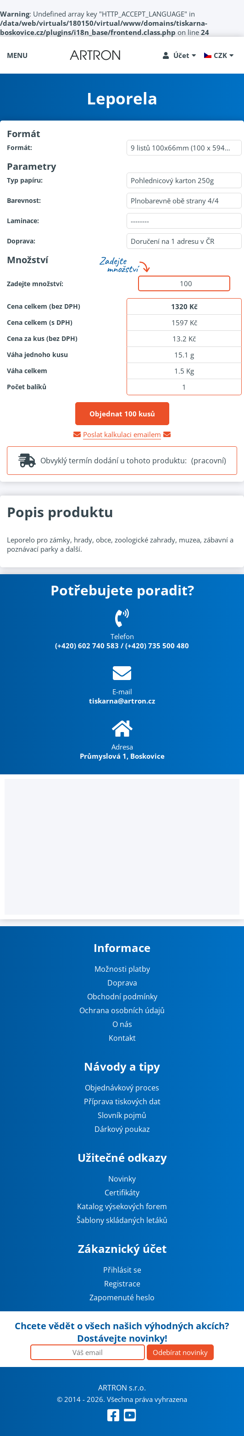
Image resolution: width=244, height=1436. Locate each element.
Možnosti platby (122, 969)
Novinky (122, 1179)
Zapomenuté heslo (122, 1297)
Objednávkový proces (122, 1088)
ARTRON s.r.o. (122, 1388)
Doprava (122, 983)
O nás (122, 1024)
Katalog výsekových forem (122, 1206)
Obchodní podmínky (122, 997)
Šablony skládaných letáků (122, 1220)
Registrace (122, 1284)
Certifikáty (122, 1193)
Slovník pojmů (122, 1115)
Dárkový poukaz (122, 1129)
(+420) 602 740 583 (87, 645)
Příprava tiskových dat (122, 1101)
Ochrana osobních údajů (122, 1010)
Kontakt (122, 1038)
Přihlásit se (122, 1270)
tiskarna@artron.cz (122, 700)
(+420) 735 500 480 (157, 645)
